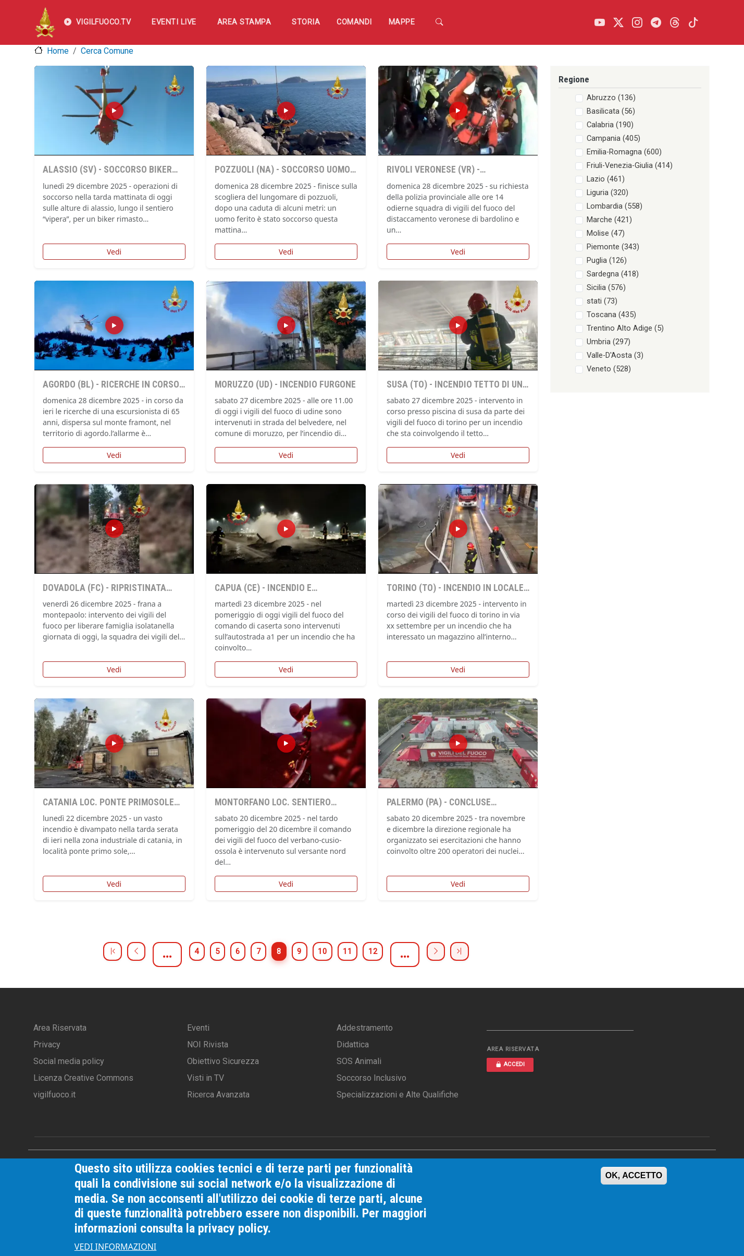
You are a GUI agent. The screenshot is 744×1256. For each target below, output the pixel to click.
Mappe (402, 22)
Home (58, 51)
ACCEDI (510, 1064)
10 (343, 954)
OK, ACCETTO (633, 1175)
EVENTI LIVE (174, 22)
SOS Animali (359, 1061)
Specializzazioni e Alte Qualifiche (397, 1095)
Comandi (354, 22)
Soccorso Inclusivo (371, 1078)
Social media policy (68, 1061)
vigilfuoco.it (54, 1095)
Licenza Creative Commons (83, 1078)
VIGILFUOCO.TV (97, 22)
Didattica (353, 1044)
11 (378, 954)
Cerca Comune (107, 51)
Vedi (114, 252)
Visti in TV (205, 1078)
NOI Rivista (207, 1044)
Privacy (46, 1044)
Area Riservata (59, 1028)
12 (413, 954)
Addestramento (365, 1028)
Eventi (198, 1028)
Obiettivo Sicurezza (223, 1061)
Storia (306, 22)
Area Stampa (244, 22)
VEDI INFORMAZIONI (116, 1246)
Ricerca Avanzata (218, 1095)
